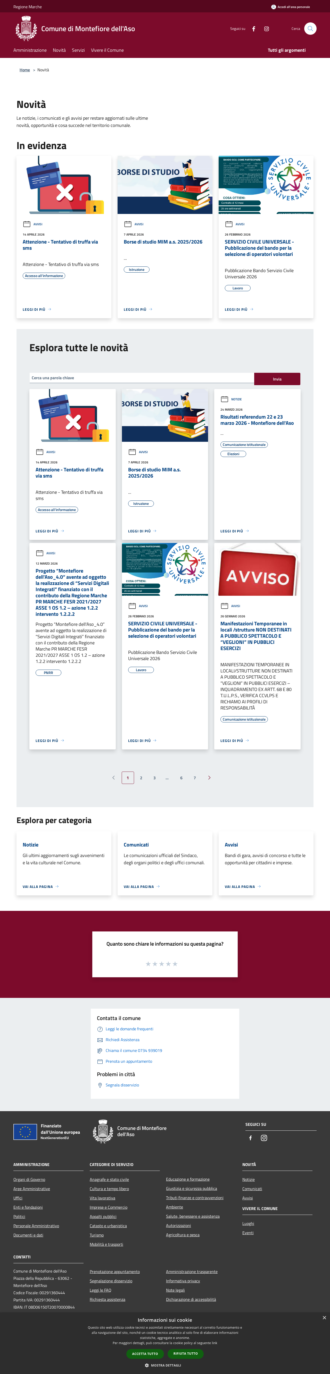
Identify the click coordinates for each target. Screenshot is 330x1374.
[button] (165, 1365)
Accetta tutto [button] (145, 1354)
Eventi (248, 1233)
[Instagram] (264, 28)
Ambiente (174, 1207)
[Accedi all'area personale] (291, 7)
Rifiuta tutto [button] (186, 1353)
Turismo (97, 1235)
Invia (277, 379)
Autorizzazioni (178, 1225)
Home (25, 70)
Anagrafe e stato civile (109, 1179)
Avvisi (32, 224)
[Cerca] (310, 28)
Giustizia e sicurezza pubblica (191, 1188)
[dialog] (165, 1343)
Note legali (175, 1290)
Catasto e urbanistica (108, 1226)
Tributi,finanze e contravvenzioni (195, 1198)
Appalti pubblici (103, 1216)
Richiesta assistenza (107, 1299)
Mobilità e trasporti (106, 1244)
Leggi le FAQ (100, 1290)
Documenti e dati (28, 1235)
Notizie (231, 399)
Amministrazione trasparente (192, 1271)
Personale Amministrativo (36, 1226)
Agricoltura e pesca (183, 1235)
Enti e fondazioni (28, 1207)
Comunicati (252, 1189)
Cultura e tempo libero (109, 1189)
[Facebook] (251, 28)
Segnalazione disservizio (111, 1281)
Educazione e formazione (188, 1179)
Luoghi (248, 1223)
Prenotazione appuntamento (115, 1271)
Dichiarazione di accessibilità (191, 1299)
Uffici (17, 1198)
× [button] (324, 1318)
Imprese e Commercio (108, 1207)
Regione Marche (27, 7)
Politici (19, 1216)
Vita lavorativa (102, 1198)
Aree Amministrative (31, 1189)
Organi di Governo (29, 1179)
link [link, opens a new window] (214, 1343)
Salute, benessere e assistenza (193, 1216)
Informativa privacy (183, 1281)
